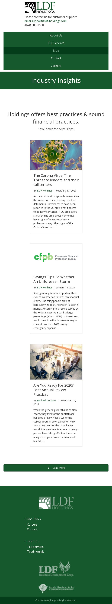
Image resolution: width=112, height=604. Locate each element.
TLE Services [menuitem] (35, 547)
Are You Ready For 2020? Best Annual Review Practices (53, 390)
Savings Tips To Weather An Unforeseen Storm (54, 279)
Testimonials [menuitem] (35, 551)
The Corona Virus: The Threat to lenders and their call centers (56, 180)
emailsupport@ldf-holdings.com (45, 21)
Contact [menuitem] (32, 529)
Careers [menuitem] (32, 524)
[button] (56, 467)
